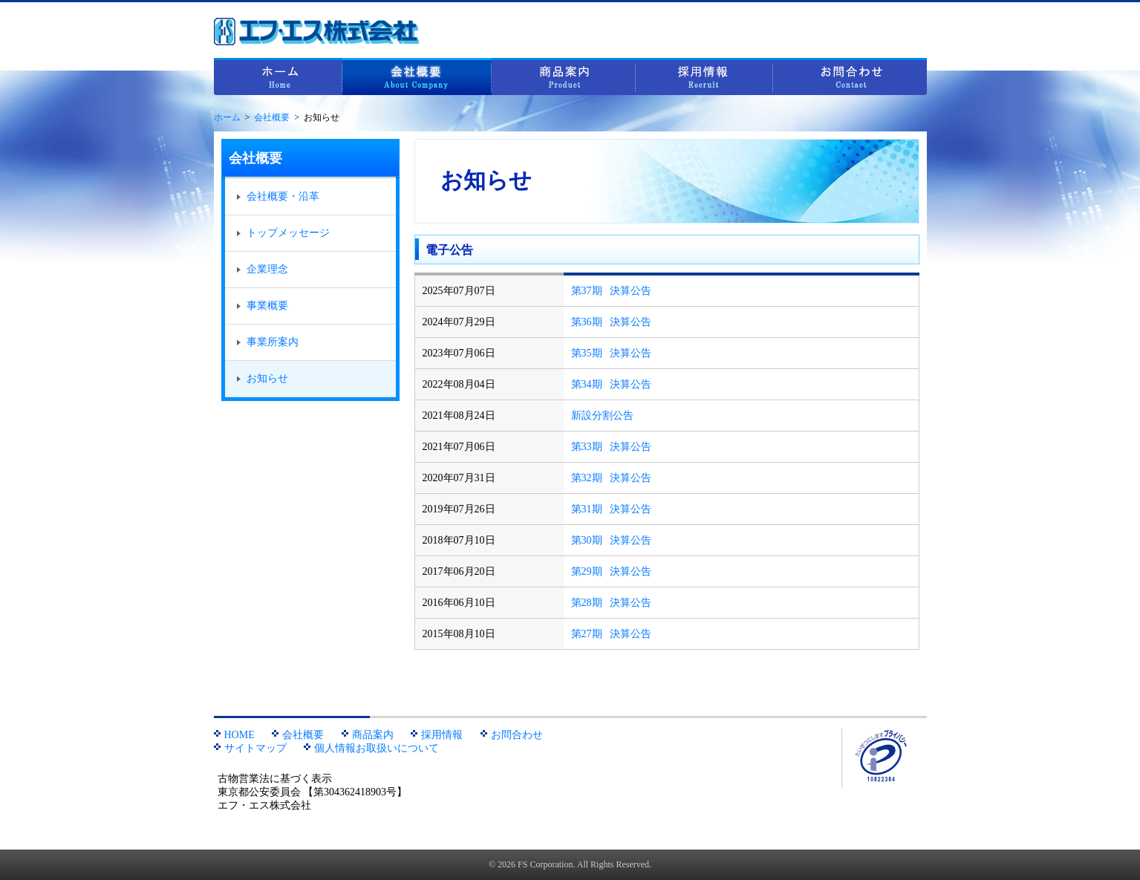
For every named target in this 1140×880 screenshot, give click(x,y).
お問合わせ (850, 76)
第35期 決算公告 (611, 353)
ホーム (278, 76)
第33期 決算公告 (611, 446)
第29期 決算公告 (611, 571)
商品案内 (564, 76)
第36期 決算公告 (611, 321)
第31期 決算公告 (611, 509)
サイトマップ (250, 748)
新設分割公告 (602, 415)
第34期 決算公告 (611, 384)
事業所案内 (267, 342)
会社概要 (417, 76)
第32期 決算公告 (611, 477)
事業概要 (262, 305)
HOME (234, 734)
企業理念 (262, 269)
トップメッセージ (283, 232)
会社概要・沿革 (277, 196)
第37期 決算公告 (611, 290)
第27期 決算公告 (611, 633)
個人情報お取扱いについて (371, 748)
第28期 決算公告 (611, 602)
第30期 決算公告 (611, 540)
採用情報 (704, 76)
